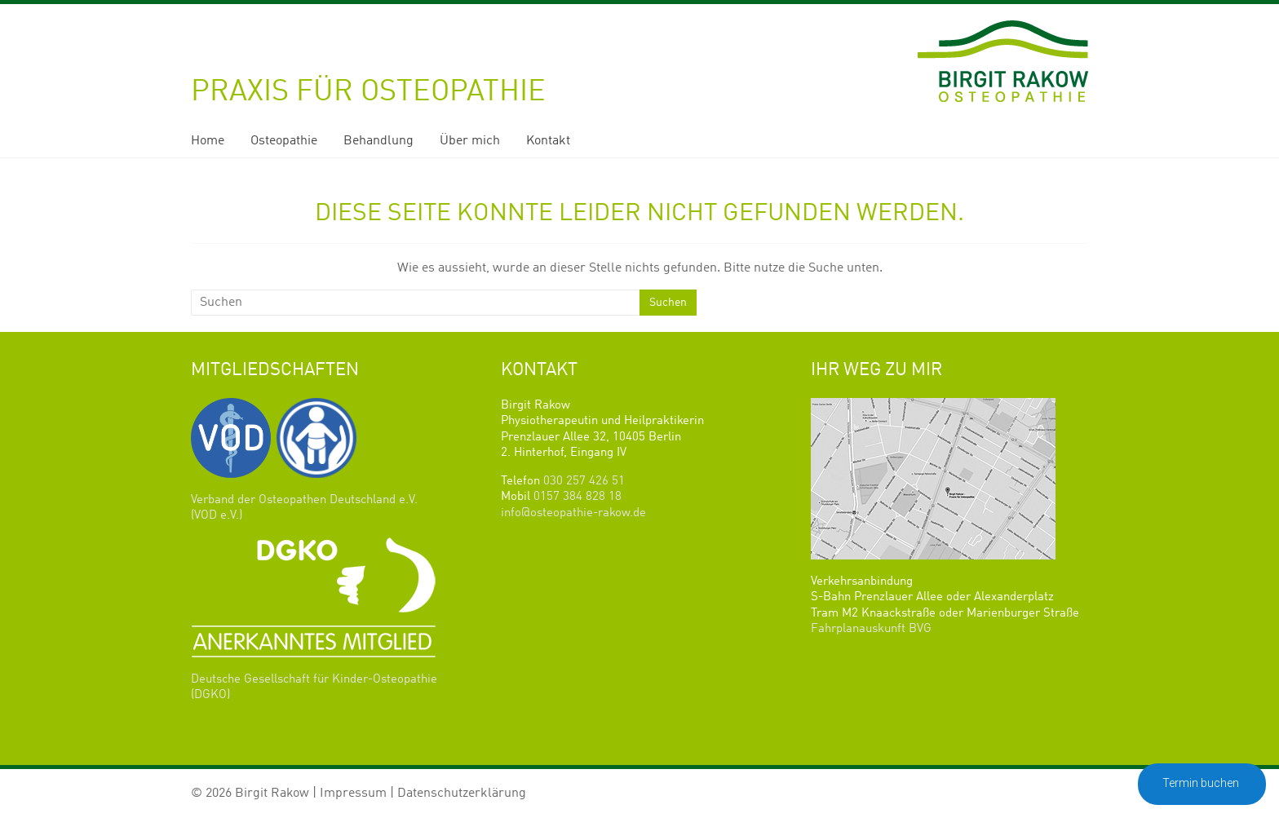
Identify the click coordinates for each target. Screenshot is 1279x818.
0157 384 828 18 (577, 497)
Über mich (470, 141)
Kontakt (548, 141)
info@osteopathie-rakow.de (573, 513)
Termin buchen (1201, 782)
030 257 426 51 (584, 481)
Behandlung (378, 141)
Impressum (353, 793)
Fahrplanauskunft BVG (871, 629)
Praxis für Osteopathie (368, 92)
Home (207, 141)
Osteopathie (283, 141)
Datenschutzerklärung (461, 793)
